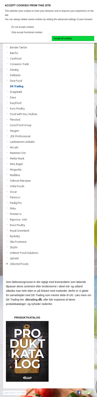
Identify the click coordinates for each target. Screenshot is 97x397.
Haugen (14, 130)
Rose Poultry (17, 225)
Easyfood (15, 103)
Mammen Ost (18, 152)
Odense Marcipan (20, 180)
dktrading (31, 299)
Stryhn (14, 247)
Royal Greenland (19, 230)
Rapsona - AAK (18, 219)
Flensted (15, 119)
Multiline (15, 175)
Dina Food (16, 80)
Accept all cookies (63, 38)
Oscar (13, 191)
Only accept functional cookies (26, 32)
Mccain (14, 147)
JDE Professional (20, 136)
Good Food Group (20, 125)
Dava (13, 97)
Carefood (15, 58)
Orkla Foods (17, 186)
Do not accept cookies (22, 27)
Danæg (14, 69)
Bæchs (14, 53)
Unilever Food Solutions (24, 252)
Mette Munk (17, 158)
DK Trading (16, 86)
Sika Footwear (18, 241)
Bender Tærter (18, 47)
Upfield (14, 258)
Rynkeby (15, 236)
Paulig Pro (16, 202)
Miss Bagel (16, 164)
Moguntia (15, 169)
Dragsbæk (16, 91)
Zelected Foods (19, 263)
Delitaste (15, 75)
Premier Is (16, 214)
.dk (40, 299)
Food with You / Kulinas (23, 114)
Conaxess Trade (19, 64)
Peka (13, 208)
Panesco (15, 197)
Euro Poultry (17, 108)
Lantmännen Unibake (22, 141)
